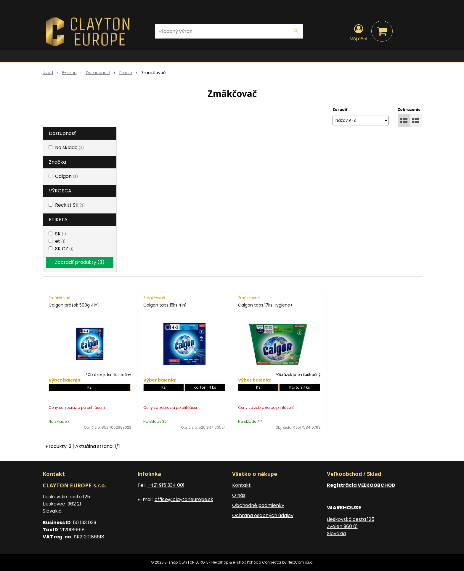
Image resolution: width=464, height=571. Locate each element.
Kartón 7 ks (299, 387)
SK (60, 233)
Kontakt (241, 485)
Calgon (66, 176)
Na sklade (69, 147)
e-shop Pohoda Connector (257, 562)
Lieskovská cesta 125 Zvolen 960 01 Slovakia (350, 526)
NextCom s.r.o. (300, 562)
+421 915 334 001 (165, 485)
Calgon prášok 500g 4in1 (74, 305)
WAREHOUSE (344, 507)
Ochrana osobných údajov (262, 515)
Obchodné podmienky (258, 505)
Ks (89, 387)
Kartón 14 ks (205, 387)
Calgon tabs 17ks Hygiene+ (265, 305)
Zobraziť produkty (80, 262)
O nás (238, 495)
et (60, 241)
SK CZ (64, 248)
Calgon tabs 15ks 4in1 (164, 305)
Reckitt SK (70, 205)
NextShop (219, 562)
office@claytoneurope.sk (184, 499)
